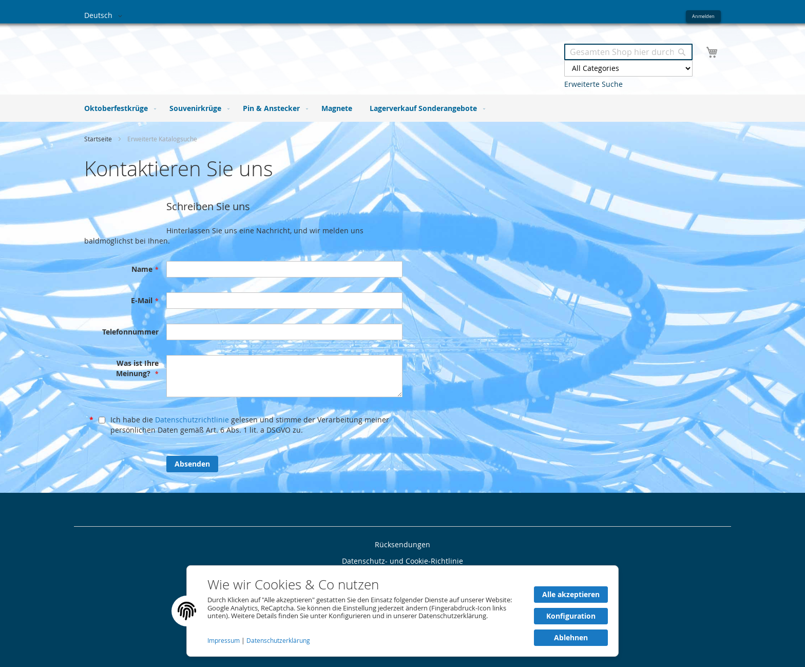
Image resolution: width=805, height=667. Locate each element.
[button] (105, 16)
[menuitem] (118, 108)
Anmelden (703, 16)
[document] (402, 611)
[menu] (402, 108)
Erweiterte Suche (593, 84)
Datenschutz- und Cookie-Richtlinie (402, 561)
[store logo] (243, 56)
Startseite (98, 139)
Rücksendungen (402, 544)
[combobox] (628, 52)
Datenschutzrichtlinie (192, 419)
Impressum (224, 640)
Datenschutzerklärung (278, 640)
